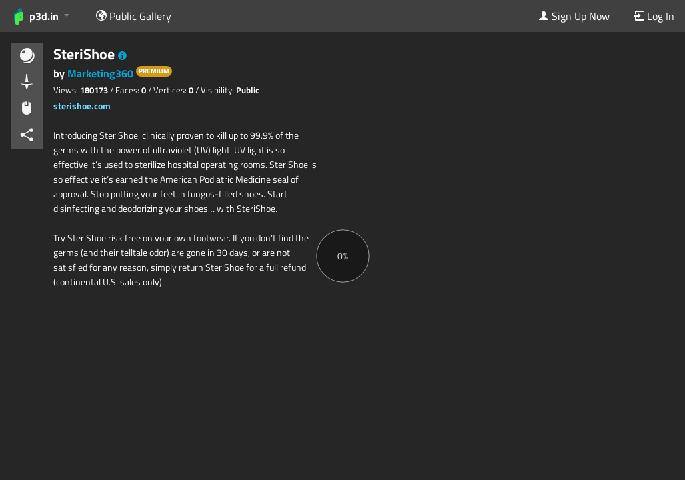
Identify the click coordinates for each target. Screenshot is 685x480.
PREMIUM (154, 71)
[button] (122, 56)
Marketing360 (101, 73)
